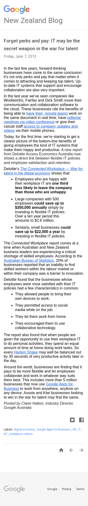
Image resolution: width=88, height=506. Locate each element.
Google (52, 489)
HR (75, 429)
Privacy (67, 489)
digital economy (24, 429)
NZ (6, 434)
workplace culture (21, 434)
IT (79, 429)
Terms (80, 489)
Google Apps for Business (54, 429)
